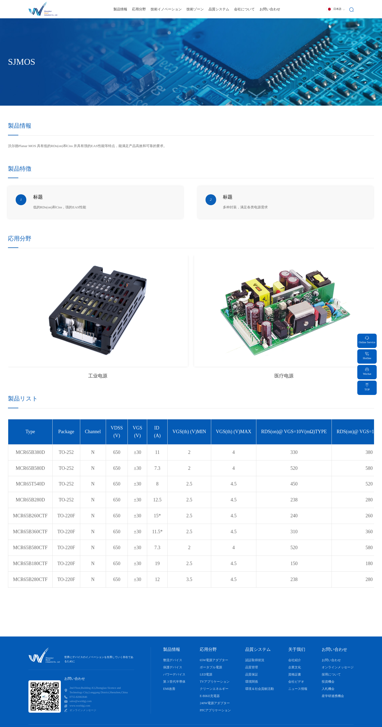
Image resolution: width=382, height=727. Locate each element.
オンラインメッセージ (338, 667)
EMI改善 (169, 689)
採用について (331, 674)
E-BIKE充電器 (210, 696)
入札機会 (328, 689)
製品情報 (120, 9)
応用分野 (139, 9)
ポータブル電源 (211, 667)
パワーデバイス (174, 674)
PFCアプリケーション (215, 710)
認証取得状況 (254, 660)
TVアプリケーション (215, 681)
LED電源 (206, 674)
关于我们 (296, 649)
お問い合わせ (270, 9)
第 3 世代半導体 (174, 681)
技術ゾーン (195, 9)
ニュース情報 (297, 689)
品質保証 (251, 674)
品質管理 (251, 667)
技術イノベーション (166, 9)
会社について (244, 9)
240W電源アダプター (215, 703)
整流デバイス (172, 660)
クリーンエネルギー (214, 689)
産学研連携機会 (333, 696)
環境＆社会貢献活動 (259, 689)
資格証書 (294, 674)
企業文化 (294, 667)
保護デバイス (172, 667)
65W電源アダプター (214, 660)
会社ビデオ (296, 681)
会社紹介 (294, 660)
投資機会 (328, 681)
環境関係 (251, 681)
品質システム (219, 9)
